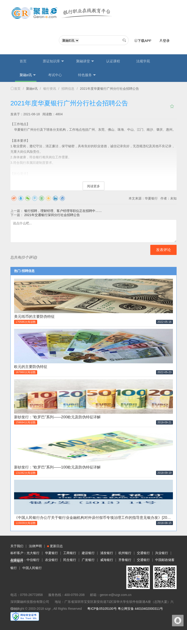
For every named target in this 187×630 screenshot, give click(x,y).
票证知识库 (53, 61)
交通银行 (143, 553)
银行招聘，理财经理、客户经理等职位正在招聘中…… (63, 211)
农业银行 (51, 560)
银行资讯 (49, 88)
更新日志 (55, 546)
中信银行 (33, 560)
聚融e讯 (28, 75)
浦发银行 (106, 553)
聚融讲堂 (85, 61)
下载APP (143, 41)
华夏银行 (51, 553)
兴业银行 (161, 553)
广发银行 (88, 560)
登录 (164, 41)
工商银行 (69, 553)
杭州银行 (124, 553)
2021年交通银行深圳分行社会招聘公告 (52, 215)
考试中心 (55, 75)
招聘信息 (67, 88)
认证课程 (113, 61)
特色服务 (87, 75)
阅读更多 (93, 186)
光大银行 (33, 553)
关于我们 (16, 546)
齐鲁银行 (124, 560)
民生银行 (69, 560)
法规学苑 (143, 61)
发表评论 (163, 250)
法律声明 (35, 546)
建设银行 (88, 553)
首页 (23, 61)
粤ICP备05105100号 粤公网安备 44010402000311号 (125, 608)
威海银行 (106, 560)
